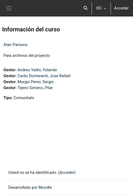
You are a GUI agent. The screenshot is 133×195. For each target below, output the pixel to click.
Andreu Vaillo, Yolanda (37, 69)
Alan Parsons (16, 44)
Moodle (45, 187)
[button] (86, 8)
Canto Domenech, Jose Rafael (44, 75)
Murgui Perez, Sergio (36, 81)
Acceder (121, 8)
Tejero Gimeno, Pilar (35, 87)
